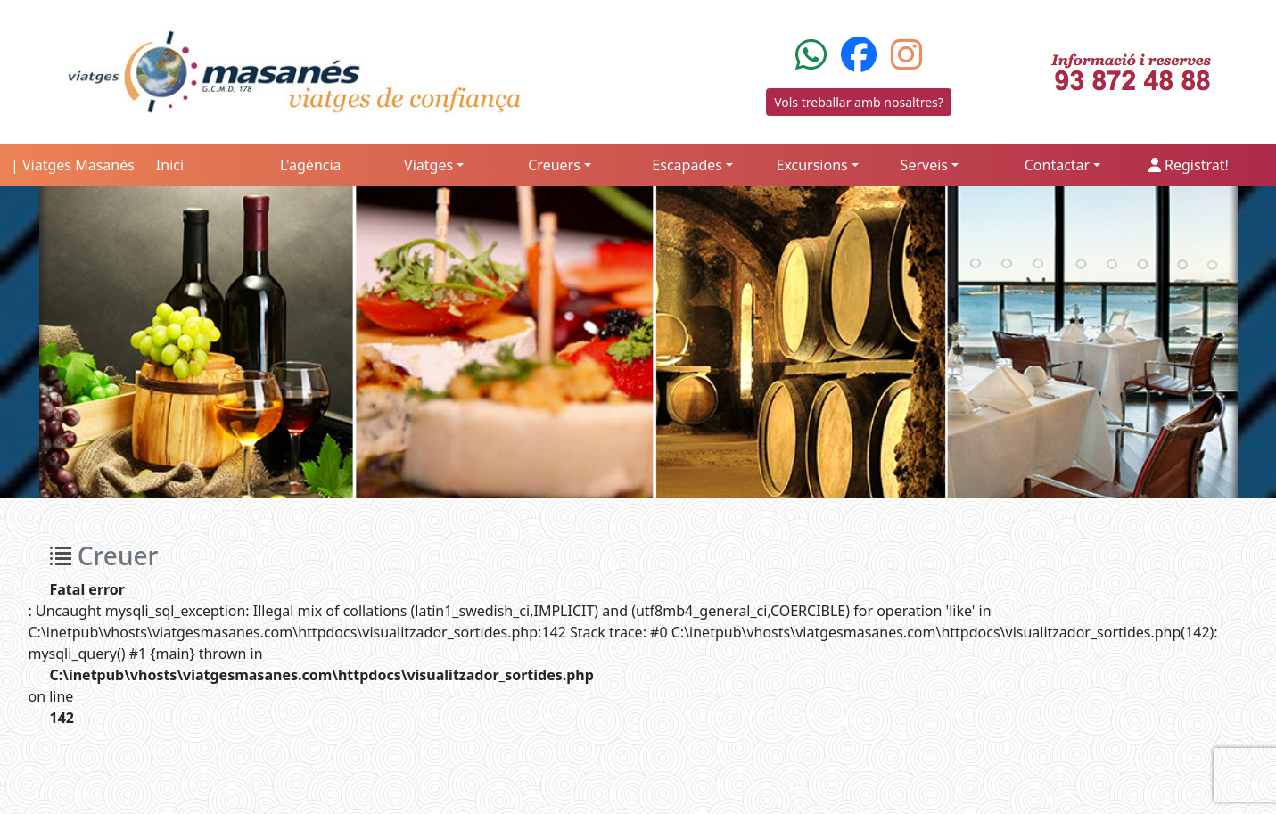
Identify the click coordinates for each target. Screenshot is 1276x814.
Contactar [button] (1057, 165)
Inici (170, 165)
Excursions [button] (811, 165)
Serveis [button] (924, 165)
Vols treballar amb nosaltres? (858, 102)
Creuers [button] (554, 165)
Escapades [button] (687, 165)
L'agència (311, 165)
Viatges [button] (428, 165)
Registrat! (1188, 165)
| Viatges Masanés (73, 165)
